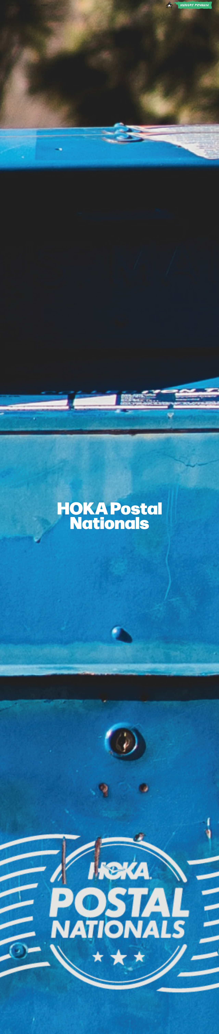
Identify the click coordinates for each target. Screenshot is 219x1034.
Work (10, 5)
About (33, 5)
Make (21, 5)
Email (44, 5)
